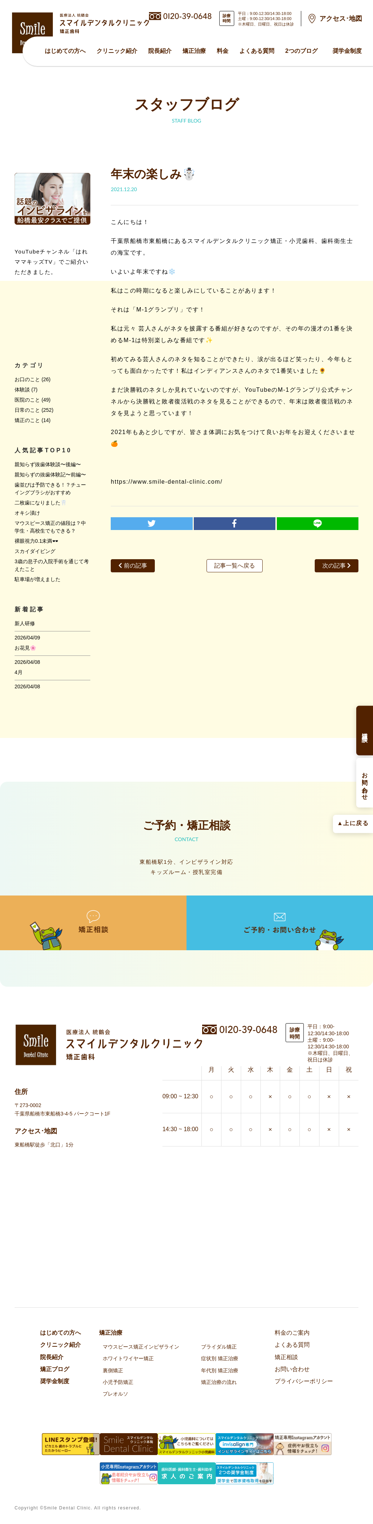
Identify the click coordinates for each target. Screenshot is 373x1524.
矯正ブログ (54, 1369)
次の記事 (336, 565)
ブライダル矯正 (219, 1347)
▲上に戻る (353, 823)
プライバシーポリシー (304, 1381)
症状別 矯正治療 (219, 1358)
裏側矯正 (113, 1370)
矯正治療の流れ (219, 1382)
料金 (222, 51)
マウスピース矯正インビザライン (141, 1347)
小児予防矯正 (118, 1382)
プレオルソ (115, 1394)
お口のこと (27, 379)
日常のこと (27, 410)
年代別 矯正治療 (219, 1370)
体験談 (22, 389)
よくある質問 (256, 51)
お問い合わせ (292, 1369)
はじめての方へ (65, 51)
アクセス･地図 (340, 18)
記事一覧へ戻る (234, 565)
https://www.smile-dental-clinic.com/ (167, 482)
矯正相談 (286, 1357)
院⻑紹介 (160, 51)
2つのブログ (301, 51)
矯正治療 (194, 51)
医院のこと (27, 400)
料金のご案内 (292, 1333)
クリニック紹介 (117, 51)
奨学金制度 (347, 51)
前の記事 (132, 565)
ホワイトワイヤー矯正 (128, 1358)
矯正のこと (27, 420)
